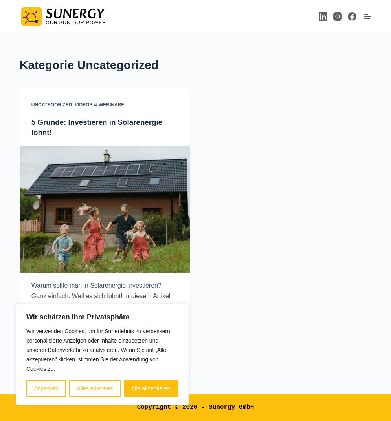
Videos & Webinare (99, 105)
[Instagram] (337, 16)
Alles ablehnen (95, 388)
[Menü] (367, 16)
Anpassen (46, 388)
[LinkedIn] (323, 16)
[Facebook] (352, 16)
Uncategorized (51, 105)
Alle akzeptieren (151, 388)
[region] (102, 354)
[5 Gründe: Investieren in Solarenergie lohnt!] (105, 209)
